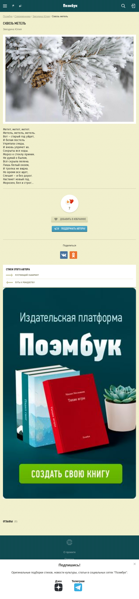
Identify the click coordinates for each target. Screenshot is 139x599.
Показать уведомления (13, 6)
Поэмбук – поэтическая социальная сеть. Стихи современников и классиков (70, 6)
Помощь (69, 559)
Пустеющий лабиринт (69, 275)
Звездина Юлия (12, 29)
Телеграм (78, 585)
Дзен (58, 585)
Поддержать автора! (73, 228)
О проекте (69, 552)
